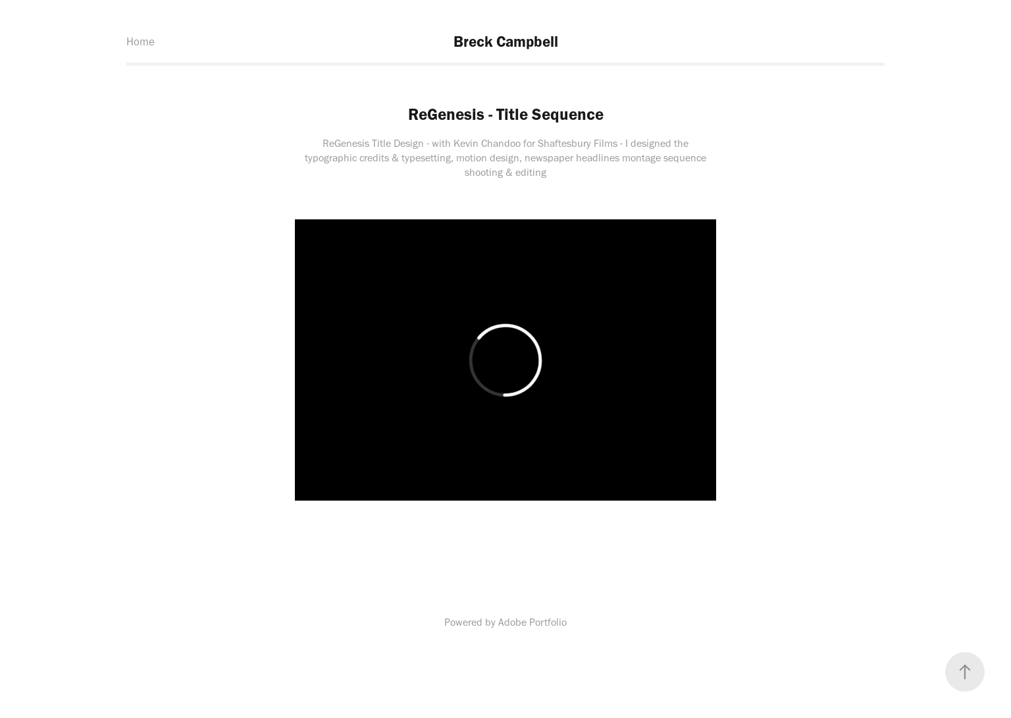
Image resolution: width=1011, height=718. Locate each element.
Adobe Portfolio (532, 622)
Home (140, 41)
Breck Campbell (506, 41)
